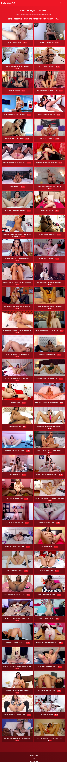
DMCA (34, 758)
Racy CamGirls (8, 3)
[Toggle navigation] (64, 3)
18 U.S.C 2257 (33, 755)
